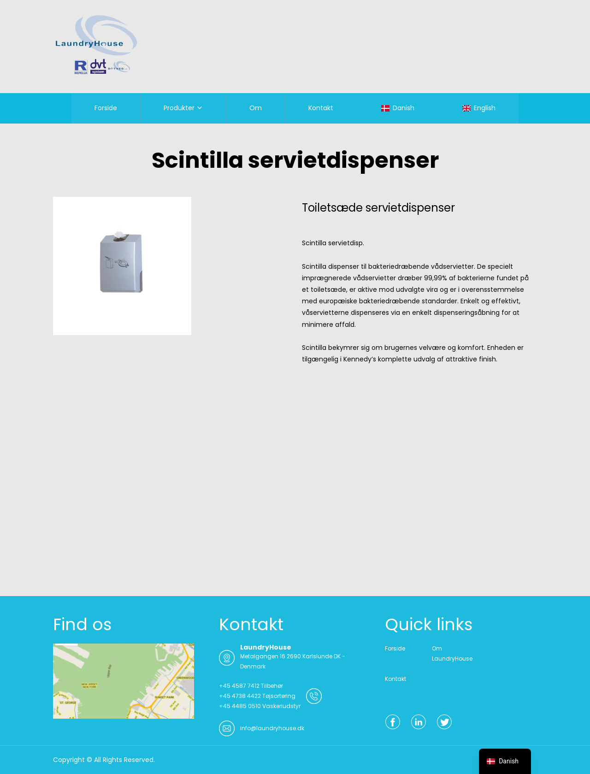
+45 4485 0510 (240, 706)
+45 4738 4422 (240, 696)
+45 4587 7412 (239, 686)
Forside (105, 107)
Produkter (179, 107)
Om (255, 107)
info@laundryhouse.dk (272, 728)
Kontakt (320, 107)
